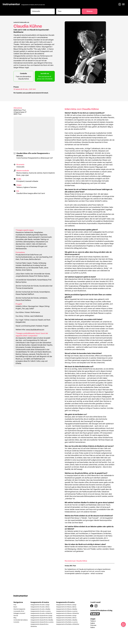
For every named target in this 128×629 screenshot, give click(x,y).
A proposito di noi (19, 611)
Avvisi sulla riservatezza (21, 620)
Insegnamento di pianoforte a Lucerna (42, 622)
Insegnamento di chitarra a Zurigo (66, 604)
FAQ (15, 604)
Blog (15, 617)
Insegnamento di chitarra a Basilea (66, 609)
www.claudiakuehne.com (35, 330)
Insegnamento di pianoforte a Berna (41, 617)
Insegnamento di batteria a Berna (66, 617)
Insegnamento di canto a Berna (40, 607)
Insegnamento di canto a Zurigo (40, 604)
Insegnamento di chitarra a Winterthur (67, 613)
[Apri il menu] (123, 4)
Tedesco (93, 621)
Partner (16, 615)
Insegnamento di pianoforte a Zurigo (41, 615)
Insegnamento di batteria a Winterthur (67, 624)
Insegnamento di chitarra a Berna (66, 607)
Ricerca (89, 11)
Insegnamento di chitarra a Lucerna (66, 611)
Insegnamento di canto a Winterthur (41, 613)
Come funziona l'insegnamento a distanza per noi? (34, 158)
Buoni (15, 607)
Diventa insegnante (19, 609)
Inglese (92, 623)
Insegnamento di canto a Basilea (40, 609)
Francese (93, 625)
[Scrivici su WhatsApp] (123, 624)
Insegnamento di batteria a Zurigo (66, 615)
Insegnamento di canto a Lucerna (41, 611)
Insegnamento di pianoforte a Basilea (42, 620)
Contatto (16, 622)
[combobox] (42, 11)
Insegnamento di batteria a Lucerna (67, 622)
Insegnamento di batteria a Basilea (66, 620)
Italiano (92, 627)
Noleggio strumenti (19, 613)
